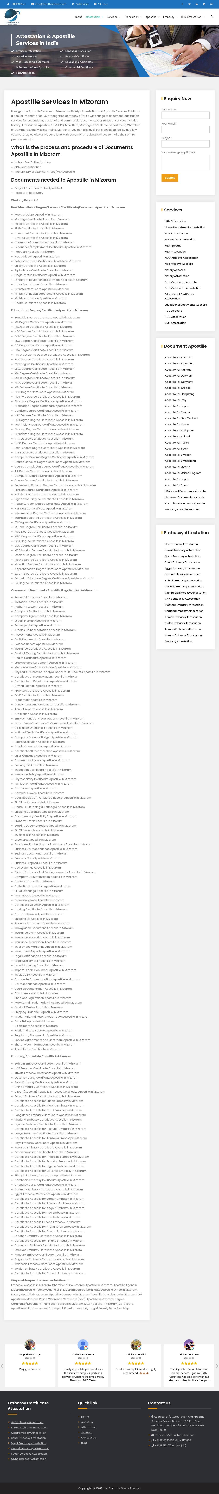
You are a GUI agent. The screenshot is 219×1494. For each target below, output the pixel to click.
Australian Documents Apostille (185, 503)
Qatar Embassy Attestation (182, 556)
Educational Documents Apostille (186, 304)
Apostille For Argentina (179, 363)
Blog (84, 1443)
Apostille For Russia (177, 442)
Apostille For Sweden (178, 455)
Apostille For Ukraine (177, 467)
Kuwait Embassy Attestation (183, 550)
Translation (133, 17)
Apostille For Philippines (179, 430)
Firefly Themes (131, 1488)
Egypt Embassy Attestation (182, 568)
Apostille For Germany (179, 382)
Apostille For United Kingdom (183, 473)
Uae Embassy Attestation (181, 544)
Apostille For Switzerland (180, 461)
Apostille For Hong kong (180, 394)
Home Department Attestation (185, 227)
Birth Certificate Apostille (181, 282)
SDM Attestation (175, 323)
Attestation (95, 17)
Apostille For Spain (176, 448)
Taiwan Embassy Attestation (183, 617)
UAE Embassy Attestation (27, 1422)
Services (114, 17)
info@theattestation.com (50, 4)
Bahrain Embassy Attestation (183, 580)
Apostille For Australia (178, 357)
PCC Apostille (173, 310)
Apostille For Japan (177, 406)
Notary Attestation (177, 276)
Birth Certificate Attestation (183, 288)
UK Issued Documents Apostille (184, 497)
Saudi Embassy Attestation (182, 562)
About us (87, 1422)
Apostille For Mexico (177, 412)
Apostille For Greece (178, 388)
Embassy (170, 17)
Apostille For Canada (178, 369)
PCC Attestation (175, 317)
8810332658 (18, 4)
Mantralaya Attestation (180, 239)
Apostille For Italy (175, 400)
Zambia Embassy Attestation (183, 629)
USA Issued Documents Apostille (185, 491)
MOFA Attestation (176, 233)
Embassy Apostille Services (182, 509)
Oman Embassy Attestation (183, 574)
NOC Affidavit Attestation (181, 258)
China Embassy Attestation (182, 598)
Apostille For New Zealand (181, 418)
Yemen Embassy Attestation (183, 635)
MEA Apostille (173, 245)
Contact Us (88, 1437)
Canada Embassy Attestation (184, 586)
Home (85, 1416)
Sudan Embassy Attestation (183, 623)
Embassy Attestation (178, 641)
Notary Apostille (175, 270)
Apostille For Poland (177, 436)
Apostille (153, 17)
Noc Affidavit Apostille (179, 264)
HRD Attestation (193, 17)
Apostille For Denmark (178, 375)
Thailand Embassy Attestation (184, 611)
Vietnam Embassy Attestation (184, 605)
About (78, 17)
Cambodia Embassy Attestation (185, 592)
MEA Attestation (175, 251)
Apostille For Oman (177, 424)
